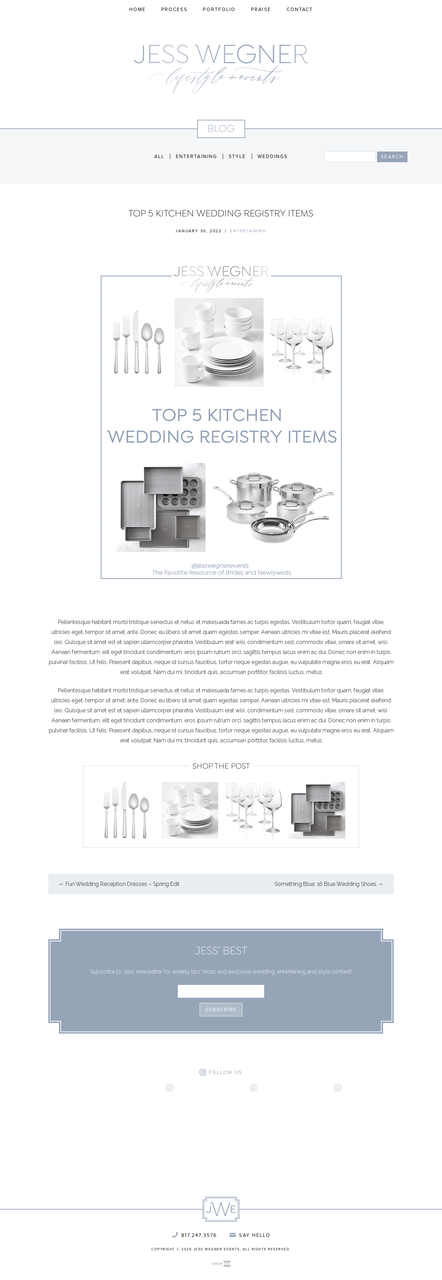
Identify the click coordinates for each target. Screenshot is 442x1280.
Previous (89, 808)
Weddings (273, 156)
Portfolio (219, 9)
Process (174, 9)
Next (353, 808)
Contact (300, 9)
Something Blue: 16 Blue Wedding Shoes (329, 884)
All (159, 156)
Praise (261, 9)
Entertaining (196, 156)
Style (237, 156)
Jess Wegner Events (221, 69)
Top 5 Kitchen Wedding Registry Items (221, 214)
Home (137, 9)
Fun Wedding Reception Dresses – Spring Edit (119, 884)
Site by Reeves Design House (221, 1264)
